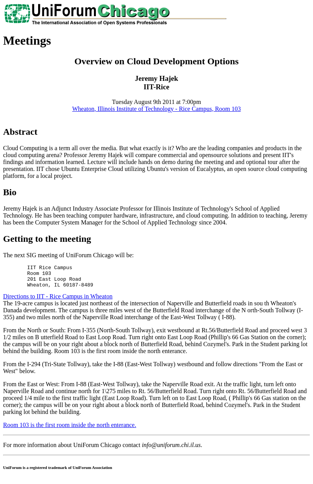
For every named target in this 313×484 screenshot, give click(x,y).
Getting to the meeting (47, 239)
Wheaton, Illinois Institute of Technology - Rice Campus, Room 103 (156, 109)
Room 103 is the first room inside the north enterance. (69, 429)
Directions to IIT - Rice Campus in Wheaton (57, 301)
